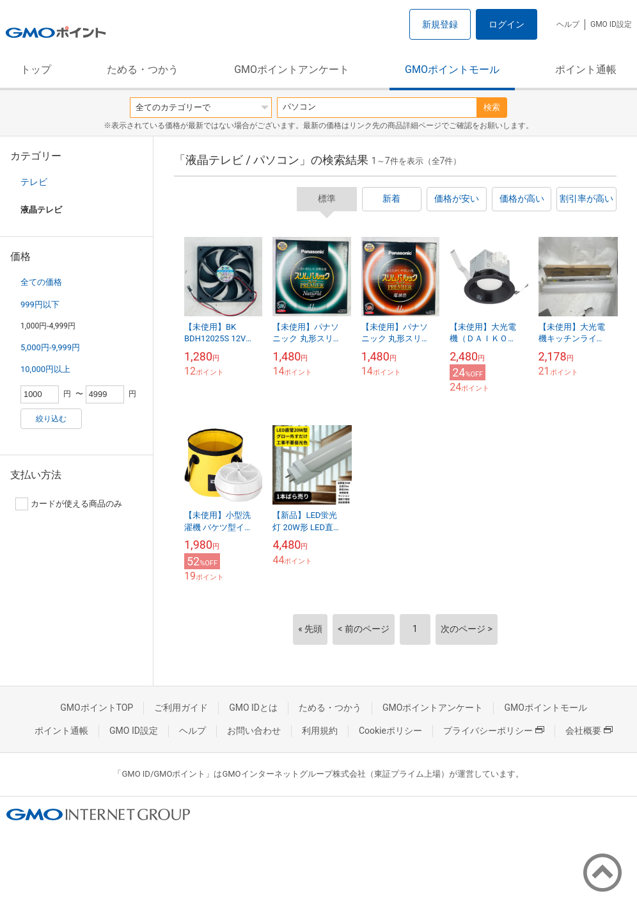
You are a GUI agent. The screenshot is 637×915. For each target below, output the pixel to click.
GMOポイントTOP (96, 707)
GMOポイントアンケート (291, 69)
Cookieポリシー (390, 730)
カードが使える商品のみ (68, 504)
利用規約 (320, 730)
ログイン (506, 24)
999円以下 (39, 304)
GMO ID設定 (611, 24)
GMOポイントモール (452, 69)
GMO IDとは (253, 707)
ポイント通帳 (586, 69)
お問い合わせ (254, 730)
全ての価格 (41, 282)
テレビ (33, 182)
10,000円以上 (45, 369)
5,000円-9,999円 (50, 347)
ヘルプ (567, 24)
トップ (35, 69)
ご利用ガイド (181, 707)
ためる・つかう (142, 69)
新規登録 (440, 24)
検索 (492, 107)
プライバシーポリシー (493, 730)
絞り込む (51, 418)
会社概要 (589, 730)
